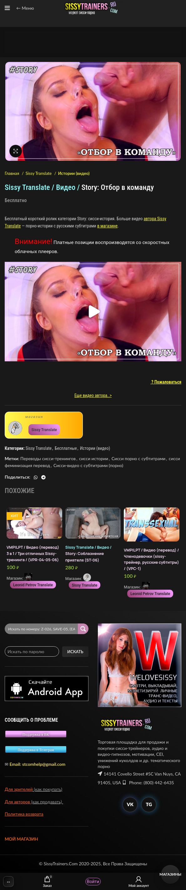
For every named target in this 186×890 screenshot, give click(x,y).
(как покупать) (47, 789)
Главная (12, 173)
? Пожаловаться (165, 381)
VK (130, 804)
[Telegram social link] (43, 477)
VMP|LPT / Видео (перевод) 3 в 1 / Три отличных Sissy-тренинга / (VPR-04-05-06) (33, 553)
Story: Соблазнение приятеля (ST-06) (88, 553)
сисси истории (93, 458)
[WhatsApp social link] (35, 477)
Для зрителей (19, 789)
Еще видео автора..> (93, 395)
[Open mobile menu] (7, 8)
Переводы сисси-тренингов (48, 458)
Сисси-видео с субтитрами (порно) (88, 465)
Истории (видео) (74, 173)
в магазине (107, 225)
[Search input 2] (41, 628)
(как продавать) (47, 801)
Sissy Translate (39, 173)
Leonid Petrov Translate (33, 585)
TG (149, 804)
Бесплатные (66, 448)
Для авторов (18, 801)
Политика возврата (24, 813)
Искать (75, 651)
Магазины (170, 874)
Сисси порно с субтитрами (138, 458)
